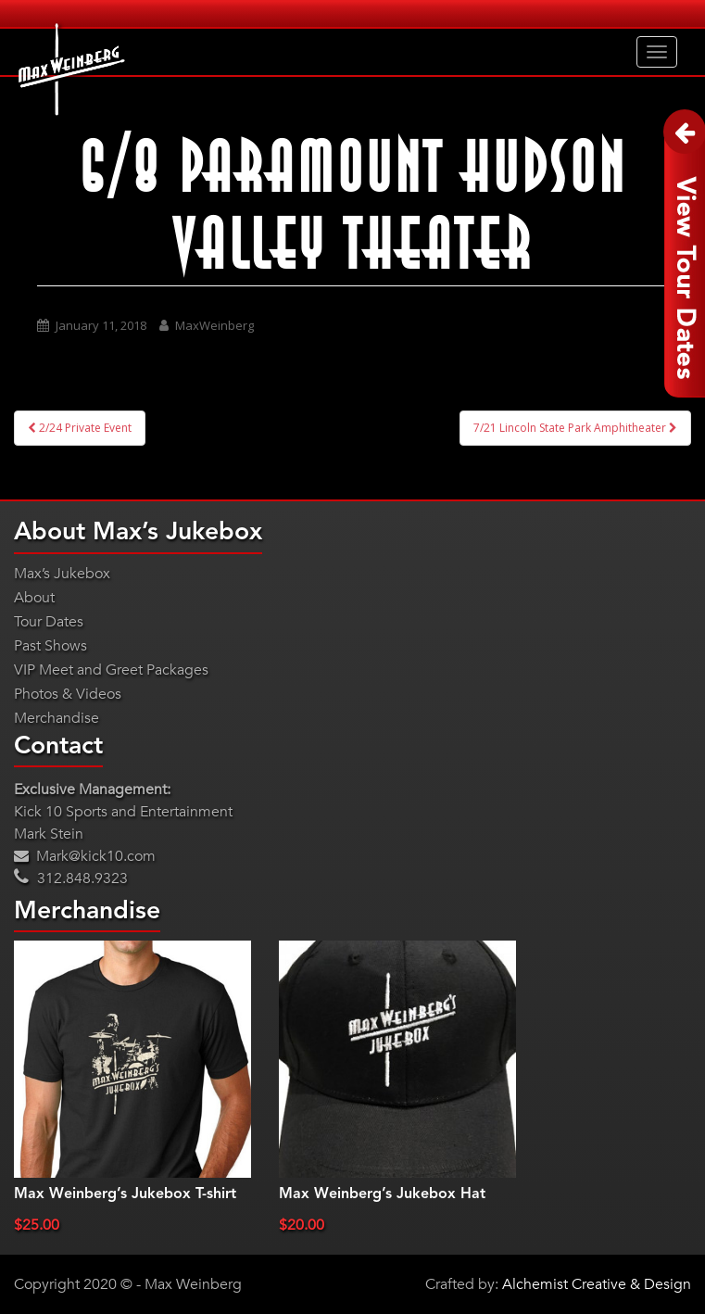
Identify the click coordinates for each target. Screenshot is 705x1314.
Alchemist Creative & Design (596, 1284)
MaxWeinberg (214, 325)
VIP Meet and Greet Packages (111, 670)
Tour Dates (48, 621)
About (34, 597)
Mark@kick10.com (85, 856)
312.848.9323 (71, 878)
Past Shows (50, 646)
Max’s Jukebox (62, 573)
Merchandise (56, 718)
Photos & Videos (67, 694)
